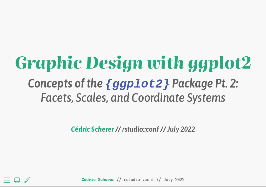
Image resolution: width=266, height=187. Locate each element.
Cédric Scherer (92, 129)
